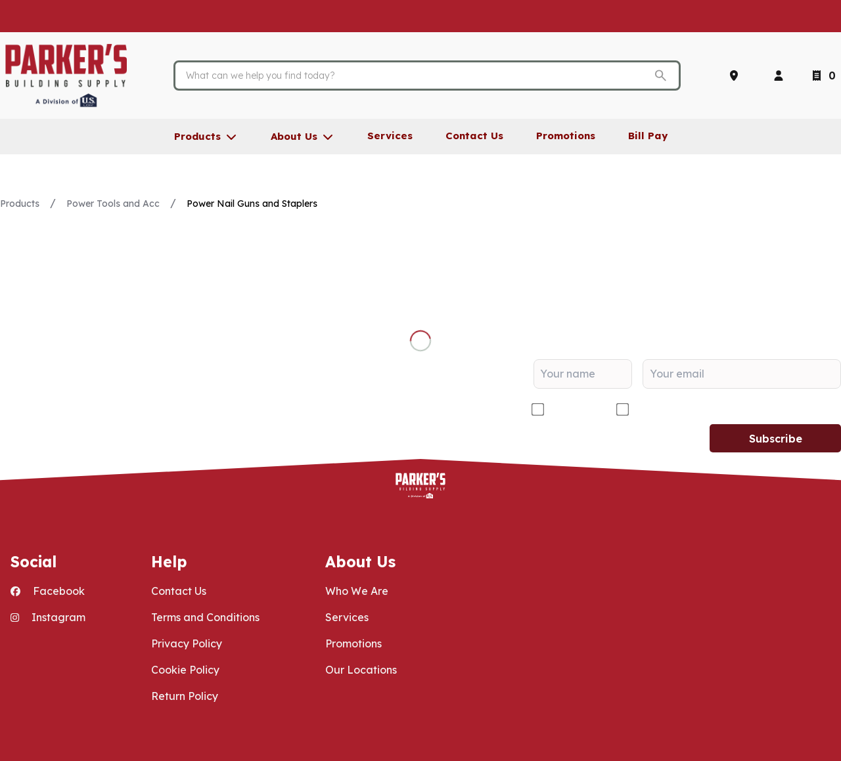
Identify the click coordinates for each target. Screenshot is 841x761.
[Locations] (736, 75)
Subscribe (775, 438)
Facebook (48, 591)
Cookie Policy (185, 669)
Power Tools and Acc (113, 203)
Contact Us (178, 591)
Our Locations (361, 669)
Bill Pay (648, 135)
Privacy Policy (186, 643)
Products (19, 203)
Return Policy (184, 696)
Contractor (574, 409)
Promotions (353, 643)
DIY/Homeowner (675, 409)
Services (347, 617)
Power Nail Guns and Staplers (252, 203)
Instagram (48, 617)
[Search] (417, 75)
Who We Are (356, 591)
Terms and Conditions (205, 617)
